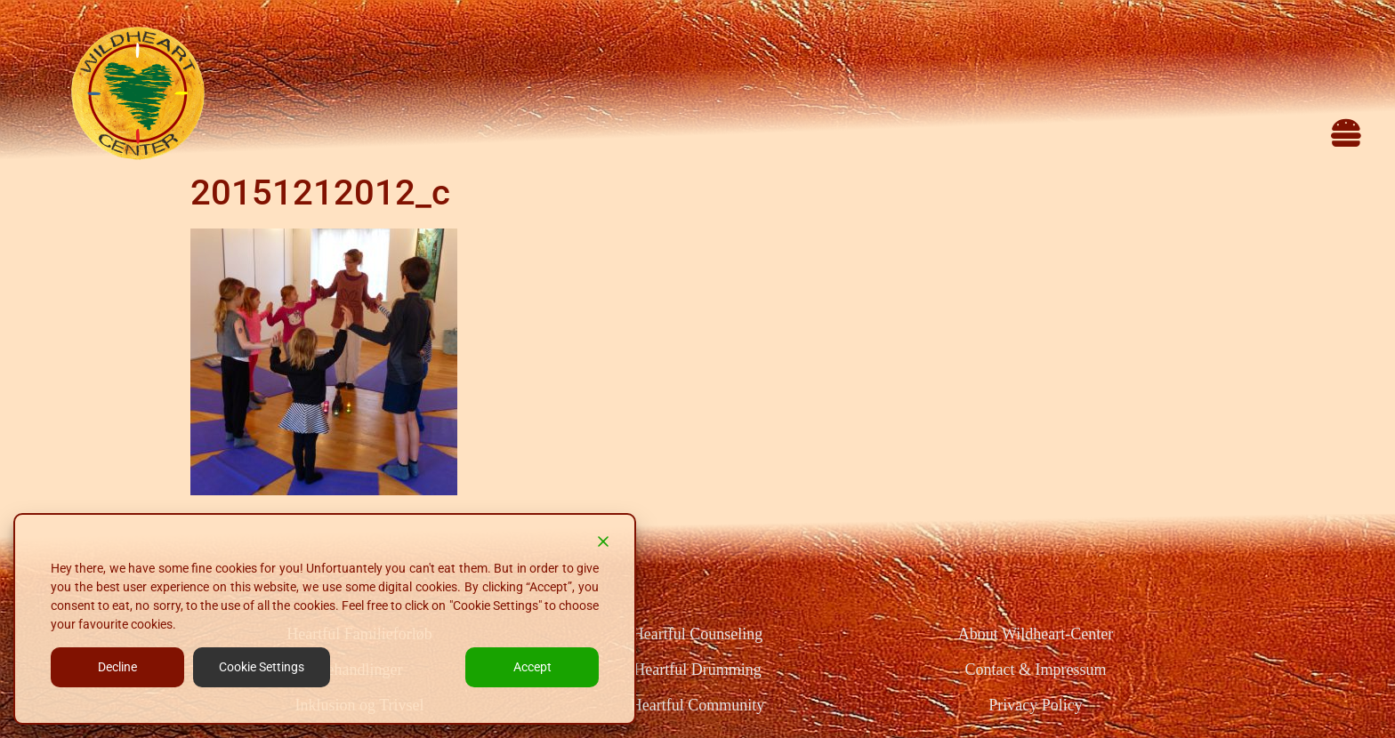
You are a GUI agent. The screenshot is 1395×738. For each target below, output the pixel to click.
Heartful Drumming (697, 669)
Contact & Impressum (1035, 669)
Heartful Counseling (697, 634)
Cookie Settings (261, 667)
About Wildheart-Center (1035, 634)
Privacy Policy (1035, 705)
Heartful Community (697, 705)
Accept (532, 667)
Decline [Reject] (117, 667)
